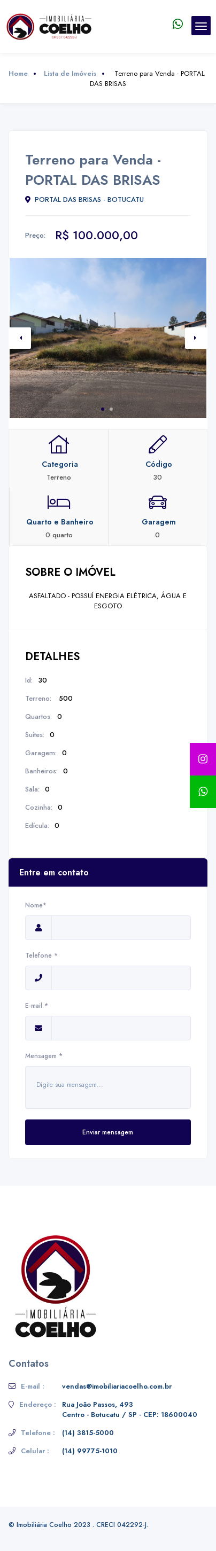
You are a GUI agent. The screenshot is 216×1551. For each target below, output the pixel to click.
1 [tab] (102, 409)
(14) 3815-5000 (88, 1433)
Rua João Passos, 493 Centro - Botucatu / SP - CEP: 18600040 (129, 1409)
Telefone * (41, 955)
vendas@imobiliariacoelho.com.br (117, 1386)
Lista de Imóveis (70, 73)
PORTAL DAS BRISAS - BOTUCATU (84, 199)
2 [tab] (111, 409)
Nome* (38, 905)
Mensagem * (44, 1056)
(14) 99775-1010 (90, 1451)
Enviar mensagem (107, 1132)
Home (18, 73)
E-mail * (38, 1005)
